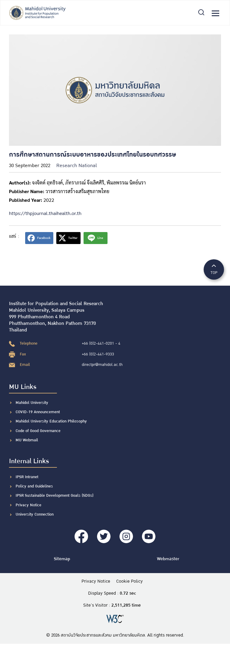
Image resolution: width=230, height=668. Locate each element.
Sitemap (62, 558)
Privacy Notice (28, 505)
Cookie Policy (129, 581)
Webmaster (168, 558)
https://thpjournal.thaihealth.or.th (45, 213)
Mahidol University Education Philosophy (51, 421)
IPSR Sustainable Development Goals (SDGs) (54, 496)
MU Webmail (27, 440)
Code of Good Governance (38, 431)
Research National (76, 165)
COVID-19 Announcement (38, 412)
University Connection (35, 514)
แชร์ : (14, 236)
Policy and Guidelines (34, 486)
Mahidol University (32, 403)
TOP (213, 269)
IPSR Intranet (27, 477)
